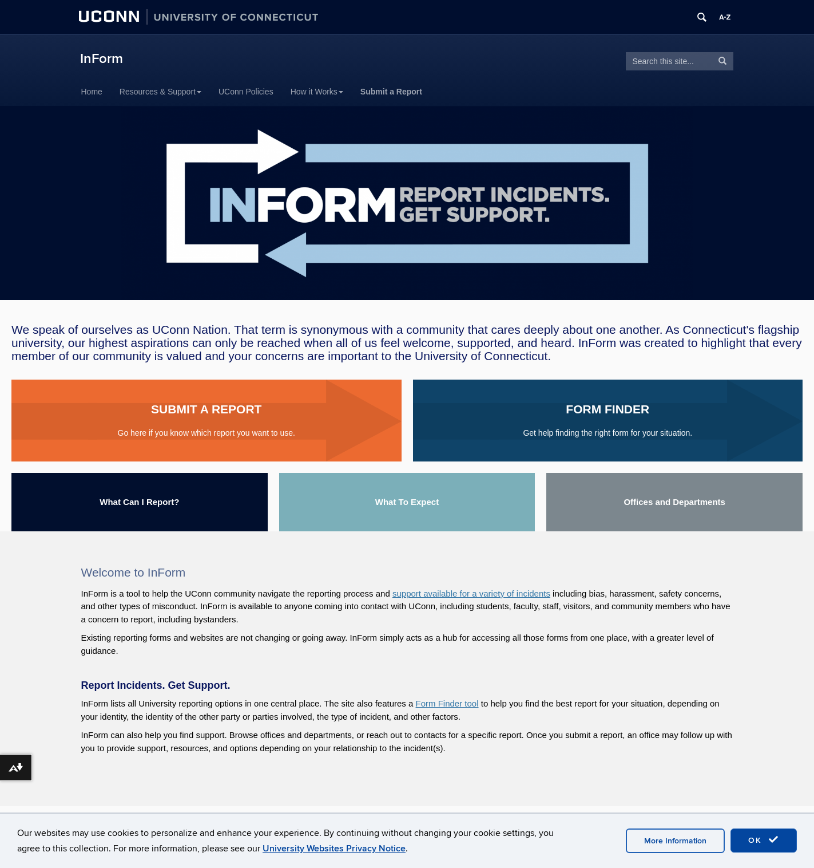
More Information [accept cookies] (675, 841)
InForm (101, 58)
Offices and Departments (674, 502)
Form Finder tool (447, 703)
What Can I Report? (139, 502)
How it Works (317, 91)
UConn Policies (246, 91)
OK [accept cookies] (763, 840)
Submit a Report (391, 91)
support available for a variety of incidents (471, 593)
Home (91, 91)
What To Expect (407, 502)
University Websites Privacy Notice (334, 848)
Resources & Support (160, 91)
